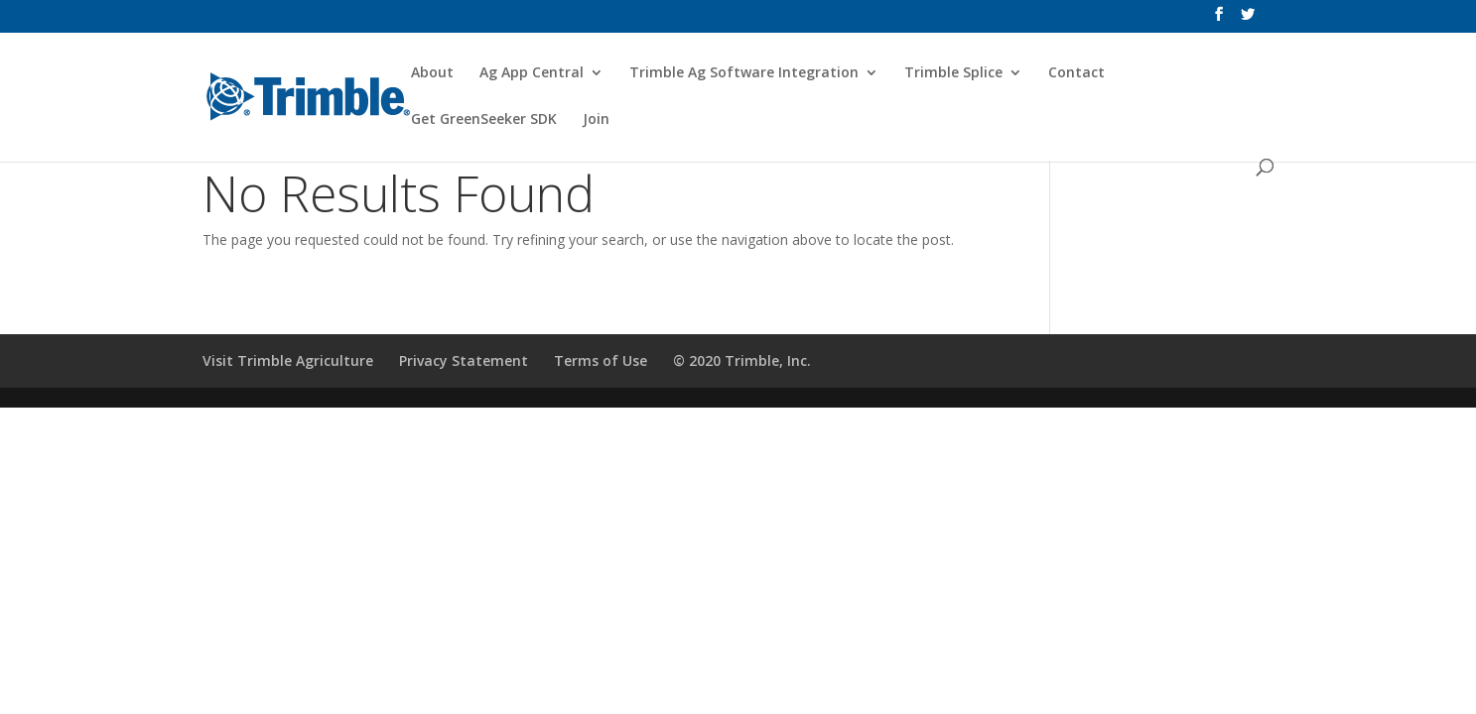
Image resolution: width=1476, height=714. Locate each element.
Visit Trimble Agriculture (287, 360)
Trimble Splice (953, 73)
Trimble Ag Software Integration (744, 73)
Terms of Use (600, 360)
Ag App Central (531, 73)
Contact (1076, 73)
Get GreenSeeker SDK (484, 120)
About (432, 73)
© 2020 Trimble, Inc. (742, 360)
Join (596, 120)
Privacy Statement (463, 360)
